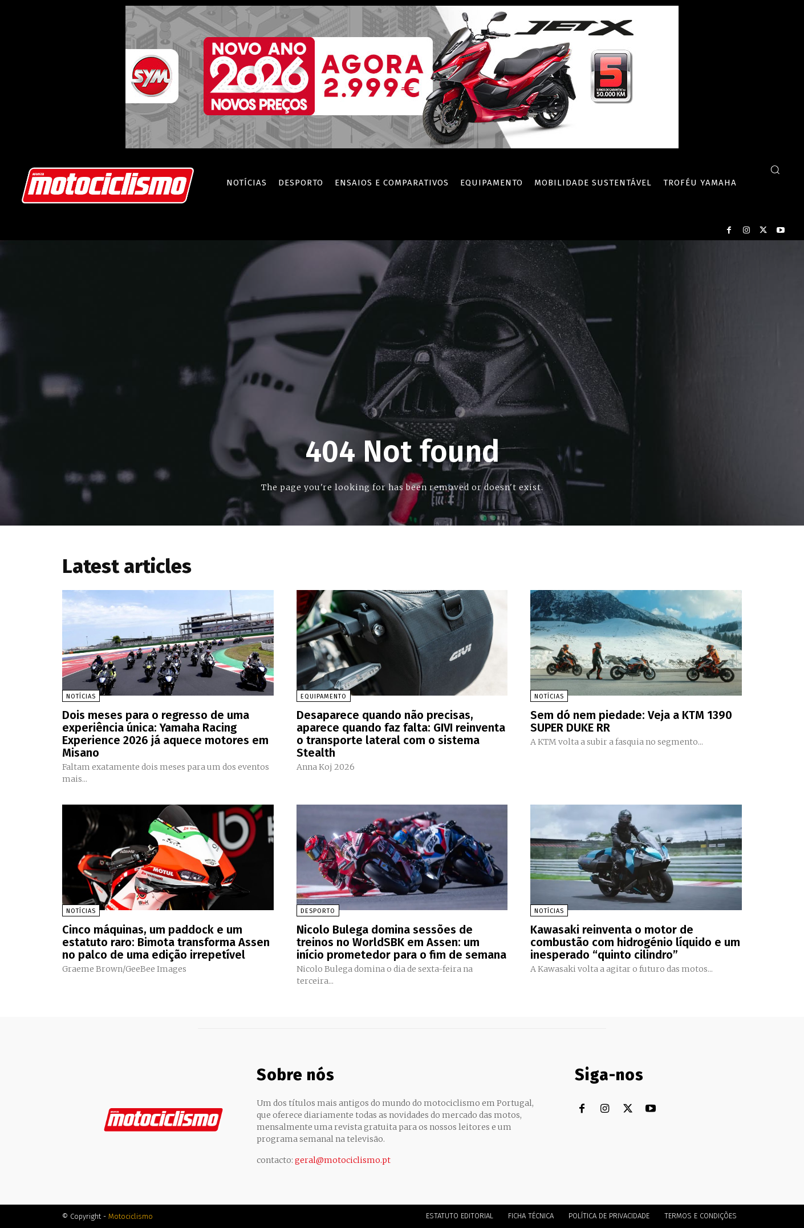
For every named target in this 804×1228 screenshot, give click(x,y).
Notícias (81, 696)
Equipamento (324, 696)
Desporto (318, 911)
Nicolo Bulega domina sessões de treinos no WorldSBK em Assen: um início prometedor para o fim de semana (401, 942)
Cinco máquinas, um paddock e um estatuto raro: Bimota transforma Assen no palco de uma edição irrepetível (166, 942)
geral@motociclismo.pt (343, 1160)
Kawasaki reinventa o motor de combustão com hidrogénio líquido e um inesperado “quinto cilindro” (635, 942)
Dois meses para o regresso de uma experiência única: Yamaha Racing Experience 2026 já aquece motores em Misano (165, 734)
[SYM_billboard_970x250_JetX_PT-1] (402, 145)
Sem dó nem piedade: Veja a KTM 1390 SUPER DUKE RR (631, 721)
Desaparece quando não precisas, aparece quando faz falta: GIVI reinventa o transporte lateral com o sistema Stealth (401, 734)
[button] (775, 169)
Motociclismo (130, 1216)
